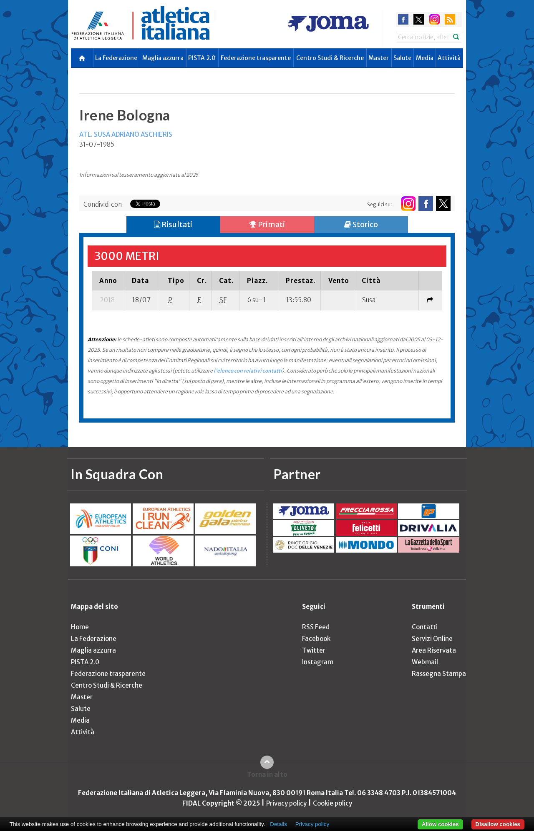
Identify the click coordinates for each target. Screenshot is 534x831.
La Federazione (116, 58)
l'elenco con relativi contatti (248, 371)
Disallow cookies (498, 824)
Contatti (425, 627)
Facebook (316, 639)
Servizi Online (432, 639)
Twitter (313, 650)
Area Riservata (434, 650)
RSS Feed (316, 627)
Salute (402, 58)
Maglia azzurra (163, 58)
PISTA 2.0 (202, 58)
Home (80, 627)
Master (378, 58)
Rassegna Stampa (439, 674)
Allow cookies (440, 824)
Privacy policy (286, 803)
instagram (434, 19)
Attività (449, 58)
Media (424, 58)
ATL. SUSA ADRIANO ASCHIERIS (125, 134)
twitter (418, 19)
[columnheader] (108, 280)
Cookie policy (332, 803)
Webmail (425, 662)
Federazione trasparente (256, 58)
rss (450, 19)
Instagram (317, 662)
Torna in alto (267, 774)
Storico (361, 224)
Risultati (173, 224)
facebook (403, 19)
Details (278, 824)
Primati (267, 224)
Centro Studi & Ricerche (330, 58)
